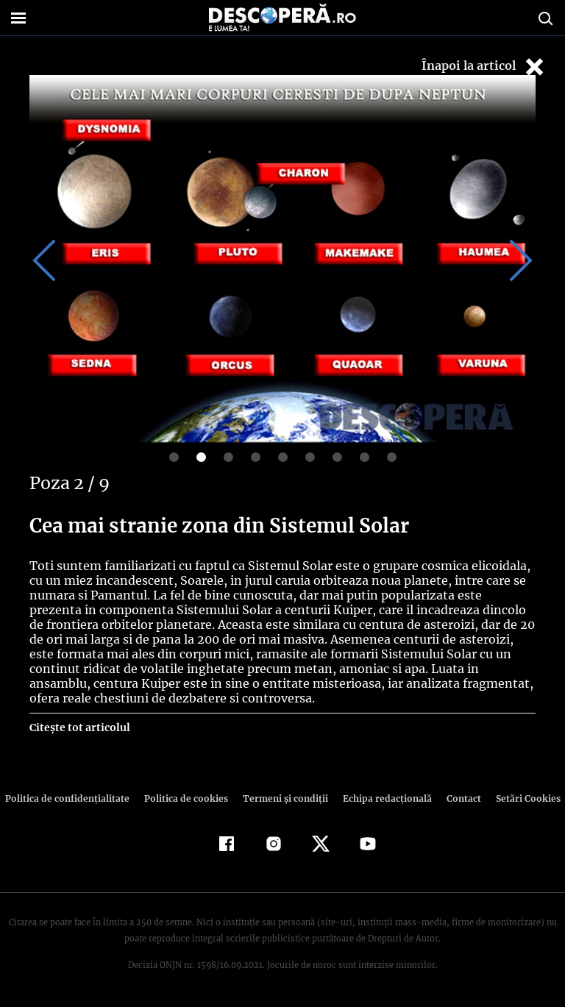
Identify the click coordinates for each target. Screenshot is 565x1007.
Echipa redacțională (382, 798)
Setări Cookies (520, 798)
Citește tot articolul (79, 727)
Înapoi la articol (484, 66)
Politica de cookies (187, 798)
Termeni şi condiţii (283, 798)
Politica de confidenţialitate (73, 798)
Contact (458, 798)
